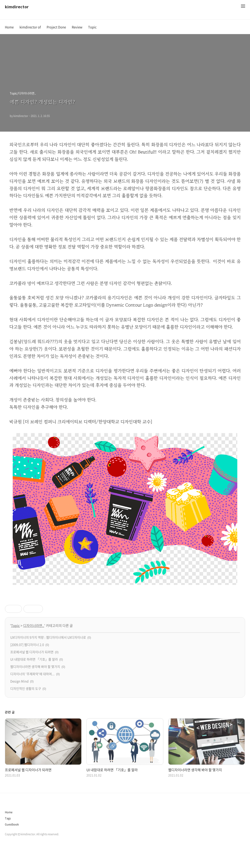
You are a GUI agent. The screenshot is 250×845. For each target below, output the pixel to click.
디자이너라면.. (33, 625)
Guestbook (12, 824)
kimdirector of (30, 27)
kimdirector (17, 7)
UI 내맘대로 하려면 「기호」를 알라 (34, 659)
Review (77, 27)
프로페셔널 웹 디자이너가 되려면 (31, 652)
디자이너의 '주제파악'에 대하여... (32, 673)
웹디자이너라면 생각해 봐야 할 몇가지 (35, 666)
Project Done (56, 27)
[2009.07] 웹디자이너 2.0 (27, 644)
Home (9, 27)
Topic (92, 27)
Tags (8, 818)
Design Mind (19, 681)
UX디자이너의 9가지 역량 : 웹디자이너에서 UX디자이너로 (48, 637)
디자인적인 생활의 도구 (25, 688)
